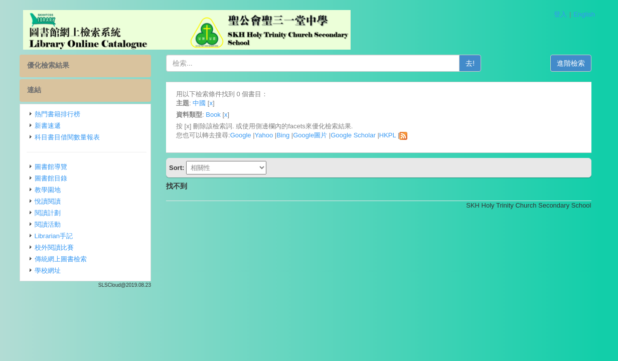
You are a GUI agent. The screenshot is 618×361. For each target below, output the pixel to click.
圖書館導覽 (51, 166)
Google (240, 135)
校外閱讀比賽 (54, 247)
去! (470, 63)
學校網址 (48, 270)
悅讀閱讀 (48, 201)
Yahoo (264, 135)
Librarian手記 (54, 236)
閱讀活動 (48, 224)
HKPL (387, 135)
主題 (182, 103)
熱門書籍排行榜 (57, 114)
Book (213, 114)
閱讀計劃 (48, 213)
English (584, 14)
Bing (282, 135)
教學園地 (48, 190)
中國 (199, 103)
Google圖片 (310, 135)
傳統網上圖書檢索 (61, 259)
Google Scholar (353, 135)
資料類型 (189, 114)
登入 (560, 14)
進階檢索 (571, 63)
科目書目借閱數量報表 (67, 137)
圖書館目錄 (51, 178)
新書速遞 (48, 125)
